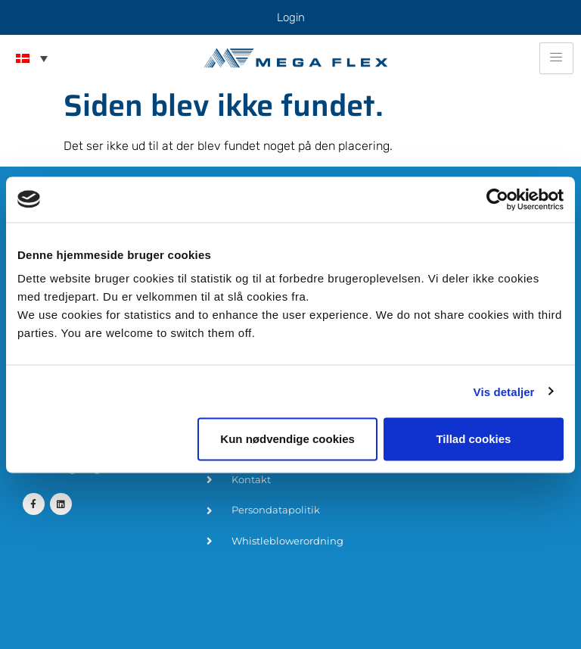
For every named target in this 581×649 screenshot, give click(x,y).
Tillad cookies (473, 438)
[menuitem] (32, 58)
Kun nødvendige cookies (287, 438)
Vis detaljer (504, 391)
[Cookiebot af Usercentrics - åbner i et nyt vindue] (497, 199)
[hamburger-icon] (556, 58)
